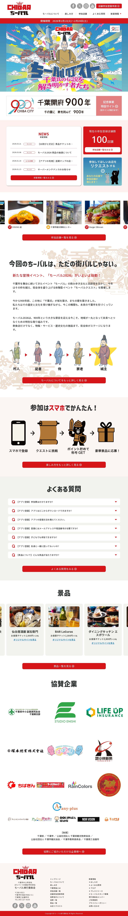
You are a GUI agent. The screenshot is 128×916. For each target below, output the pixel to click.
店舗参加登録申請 (109, 6)
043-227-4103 (24, 899)
